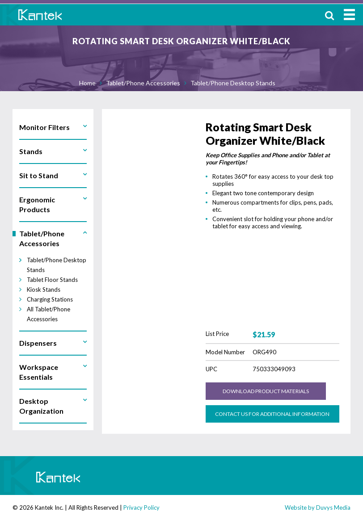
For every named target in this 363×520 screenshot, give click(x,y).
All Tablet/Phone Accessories (48, 314)
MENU (349, 14)
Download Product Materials (266, 391)
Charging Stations (50, 299)
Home (87, 83)
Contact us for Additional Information (272, 414)
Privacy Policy (141, 507)
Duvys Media (333, 507)
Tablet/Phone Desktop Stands (232, 83)
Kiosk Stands (43, 289)
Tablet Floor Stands (52, 279)
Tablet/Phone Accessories (143, 83)
